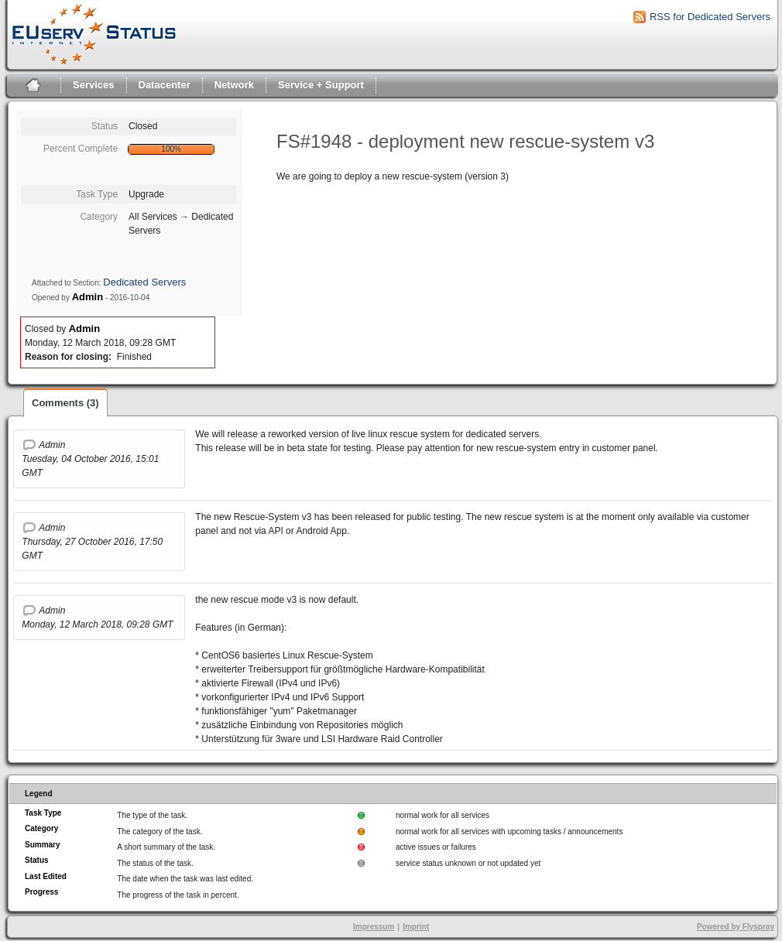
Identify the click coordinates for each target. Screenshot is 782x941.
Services (94, 85)
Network (234, 85)
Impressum (373, 926)
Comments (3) (65, 403)
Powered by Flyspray (735, 926)
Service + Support (321, 85)
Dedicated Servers (144, 282)
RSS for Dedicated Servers (710, 16)
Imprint (416, 926)
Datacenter (164, 85)
